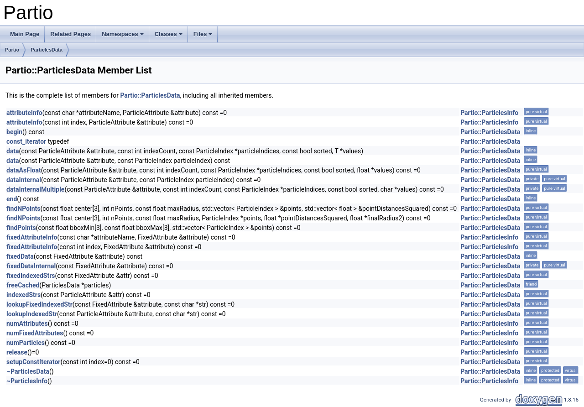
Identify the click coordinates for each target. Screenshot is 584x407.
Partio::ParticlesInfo (489, 112)
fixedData (20, 256)
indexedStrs (23, 294)
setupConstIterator (33, 361)
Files (203, 34)
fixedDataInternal (31, 266)
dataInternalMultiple (35, 189)
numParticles (25, 342)
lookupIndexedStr (31, 314)
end (11, 199)
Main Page (24, 34)
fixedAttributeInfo (31, 237)
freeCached (22, 285)
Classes (168, 34)
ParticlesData (47, 49)
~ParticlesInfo (26, 381)
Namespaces (123, 34)
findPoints (21, 227)
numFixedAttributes (34, 333)
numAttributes (27, 323)
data (12, 151)
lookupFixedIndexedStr (39, 304)
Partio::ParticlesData (150, 95)
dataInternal (23, 179)
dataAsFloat (23, 170)
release (16, 352)
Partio (12, 49)
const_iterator (26, 141)
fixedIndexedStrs (30, 275)
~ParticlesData (27, 371)
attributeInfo (24, 112)
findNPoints (23, 208)
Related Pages (70, 34)
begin (14, 132)
